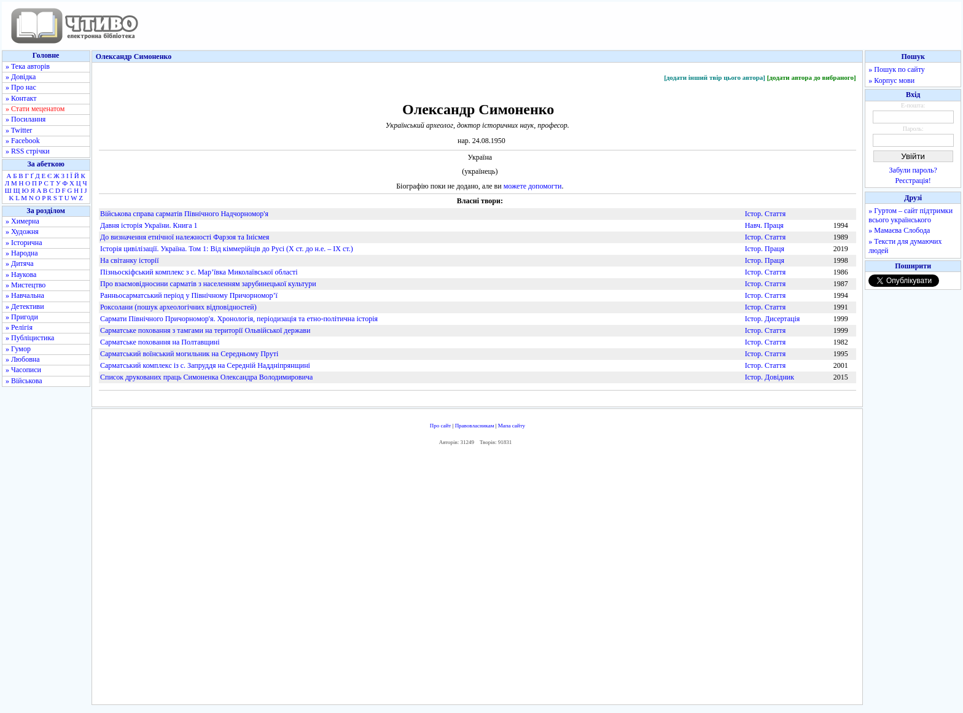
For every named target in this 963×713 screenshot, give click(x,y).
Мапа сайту (511, 426)
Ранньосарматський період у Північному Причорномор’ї (189, 295)
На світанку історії (129, 260)
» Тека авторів (28, 66)
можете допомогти (533, 186)
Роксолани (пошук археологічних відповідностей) (178, 307)
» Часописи (23, 369)
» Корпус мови (891, 80)
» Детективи (25, 306)
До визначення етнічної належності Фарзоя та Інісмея (184, 237)
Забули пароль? (913, 170)
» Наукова (21, 274)
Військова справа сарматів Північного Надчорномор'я (184, 213)
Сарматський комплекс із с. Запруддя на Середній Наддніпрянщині (205, 365)
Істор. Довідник (769, 377)
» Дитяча (20, 263)
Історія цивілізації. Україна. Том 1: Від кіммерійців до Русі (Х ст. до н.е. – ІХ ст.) (226, 248)
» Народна (22, 253)
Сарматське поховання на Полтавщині (160, 342)
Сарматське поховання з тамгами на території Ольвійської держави (205, 330)
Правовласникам (474, 426)
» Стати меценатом (35, 108)
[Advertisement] (477, 578)
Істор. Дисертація (772, 318)
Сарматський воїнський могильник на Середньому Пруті (189, 353)
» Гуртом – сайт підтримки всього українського (910, 215)
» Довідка (21, 76)
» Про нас (21, 87)
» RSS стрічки (28, 151)
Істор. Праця (764, 248)
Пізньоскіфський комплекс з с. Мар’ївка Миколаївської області (199, 272)
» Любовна (23, 359)
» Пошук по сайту (896, 69)
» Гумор (18, 349)
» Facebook (23, 140)
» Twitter (19, 130)
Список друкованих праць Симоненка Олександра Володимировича (206, 377)
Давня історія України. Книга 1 (149, 225)
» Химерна (22, 221)
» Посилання (25, 119)
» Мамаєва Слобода (899, 230)
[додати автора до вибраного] (811, 77)
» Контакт (21, 98)
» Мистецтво (25, 285)
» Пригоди (22, 317)
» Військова (24, 380)
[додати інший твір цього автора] (714, 77)
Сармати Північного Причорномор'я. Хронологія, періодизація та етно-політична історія (239, 318)
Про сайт (440, 426)
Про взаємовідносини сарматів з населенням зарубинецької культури (208, 283)
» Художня (22, 231)
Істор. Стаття (765, 213)
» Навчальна (25, 295)
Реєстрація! (913, 180)
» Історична (24, 242)
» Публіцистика (30, 337)
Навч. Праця (764, 225)
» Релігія (19, 327)
